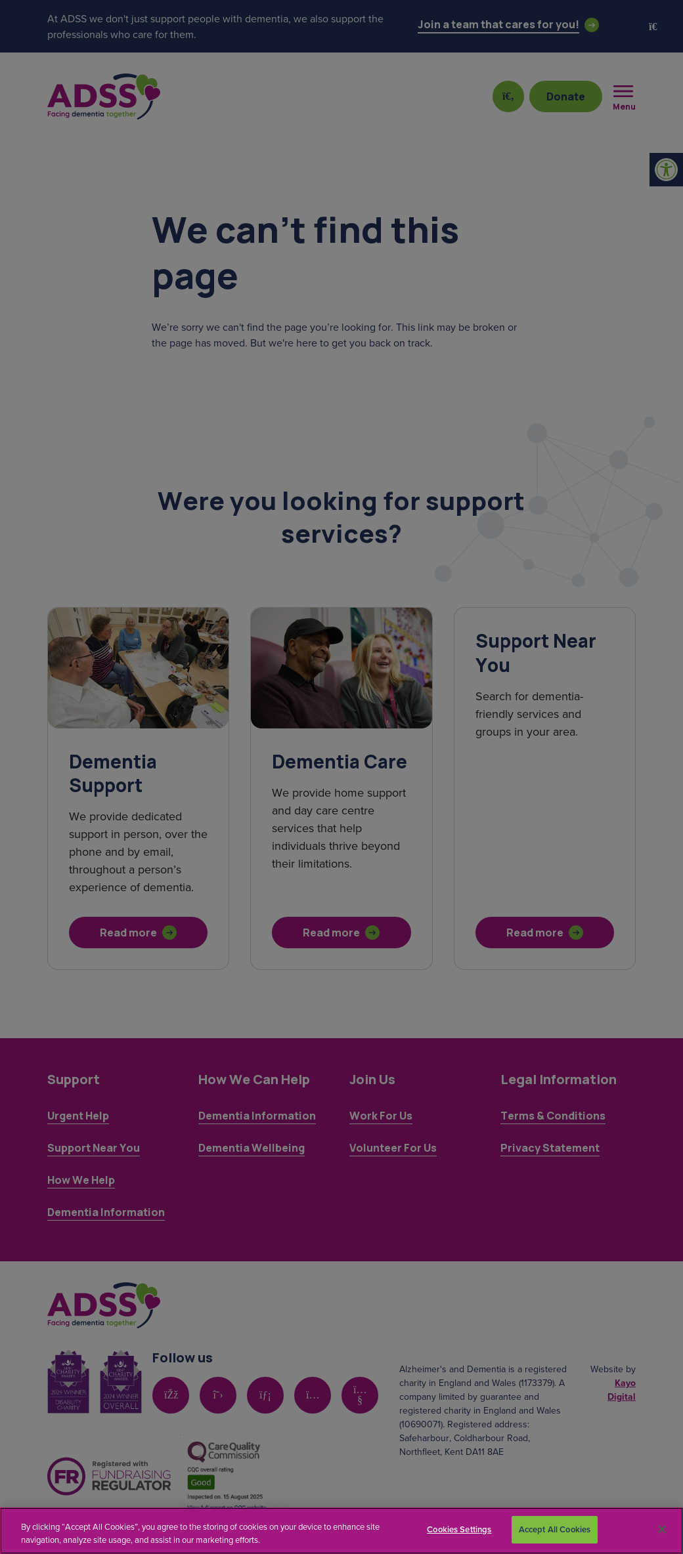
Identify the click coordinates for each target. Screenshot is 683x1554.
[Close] (662, 1529)
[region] (341, 1530)
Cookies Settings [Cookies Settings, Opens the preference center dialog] (459, 1529)
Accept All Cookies (554, 1529)
